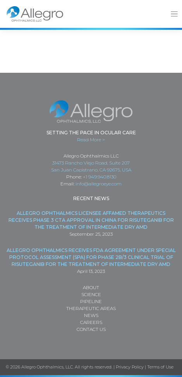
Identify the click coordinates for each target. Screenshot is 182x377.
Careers (91, 322)
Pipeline (91, 301)
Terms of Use (160, 367)
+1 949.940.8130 (99, 177)
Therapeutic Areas (91, 308)
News (91, 315)
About (91, 287)
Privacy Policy (130, 367)
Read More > (91, 139)
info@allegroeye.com (99, 184)
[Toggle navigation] (174, 14)
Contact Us (91, 329)
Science (91, 294)
